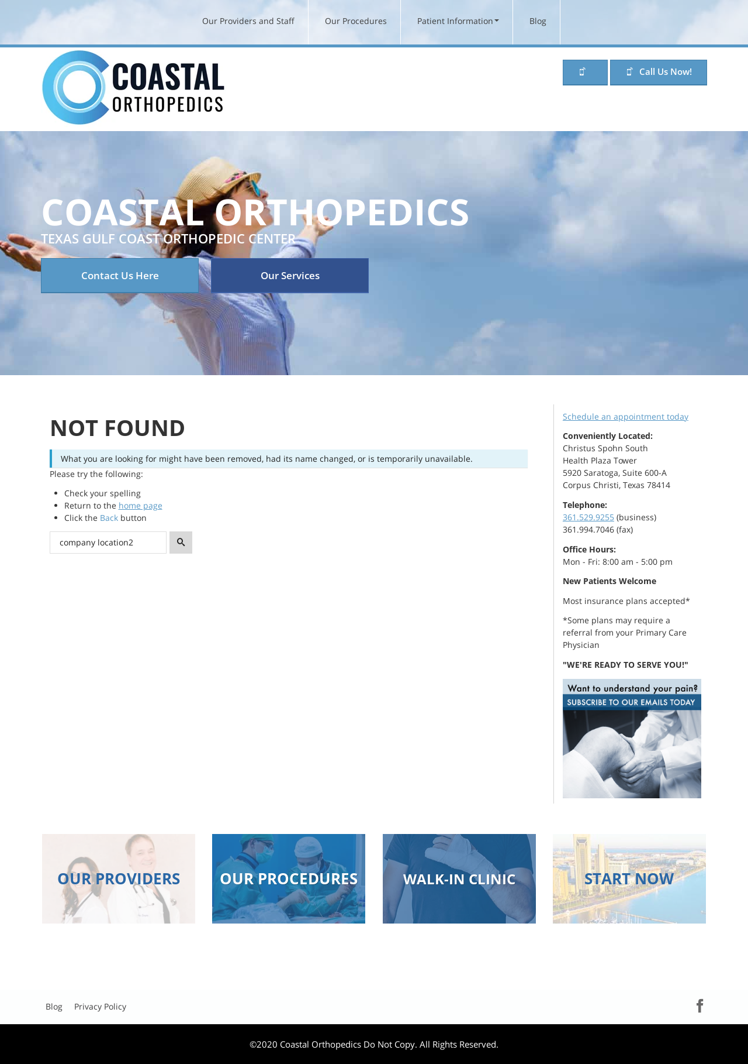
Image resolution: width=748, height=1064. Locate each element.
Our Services (290, 275)
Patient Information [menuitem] (455, 20)
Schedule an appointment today (625, 416)
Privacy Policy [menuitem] (100, 1006)
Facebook (689, 1005)
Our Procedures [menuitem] (356, 20)
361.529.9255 (588, 517)
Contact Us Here (120, 275)
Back (109, 517)
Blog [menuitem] (537, 20)
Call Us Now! (665, 71)
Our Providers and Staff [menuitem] (248, 20)
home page (140, 505)
